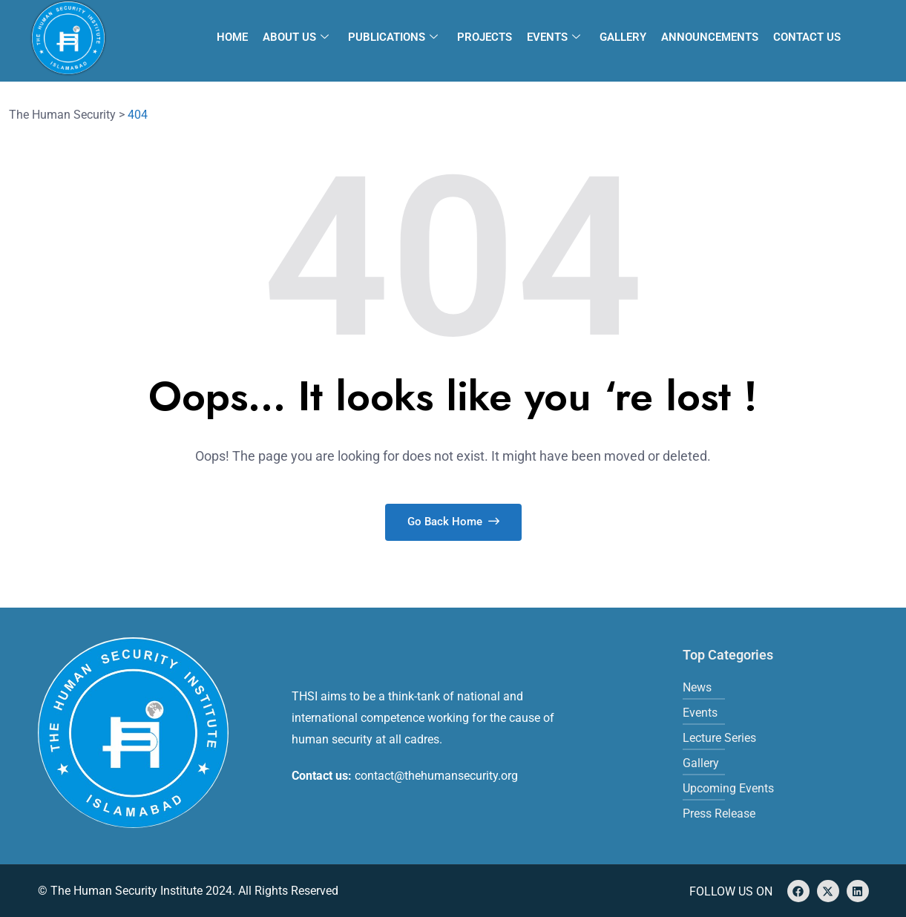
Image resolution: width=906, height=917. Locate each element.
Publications (393, 37)
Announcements (709, 37)
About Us (296, 37)
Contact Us (807, 37)
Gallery (623, 37)
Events (553, 37)
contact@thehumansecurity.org (436, 776)
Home (232, 37)
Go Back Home (453, 521)
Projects (484, 37)
